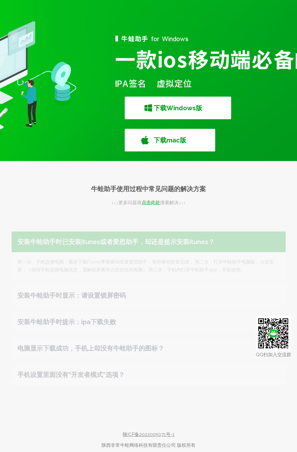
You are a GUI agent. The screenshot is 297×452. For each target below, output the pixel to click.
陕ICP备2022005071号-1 (149, 434)
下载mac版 (170, 140)
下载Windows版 (178, 108)
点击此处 (151, 206)
